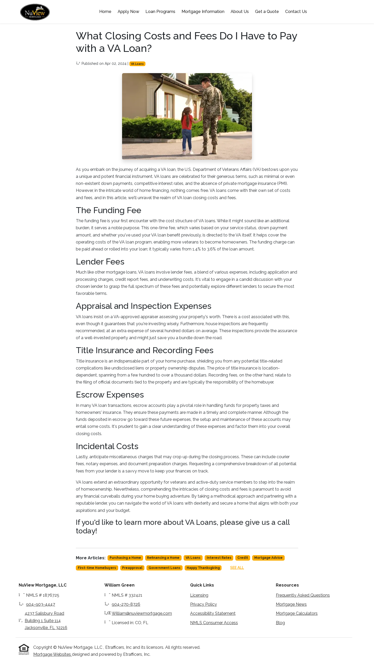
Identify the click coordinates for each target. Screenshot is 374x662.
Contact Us (296, 11)
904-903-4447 (40, 604)
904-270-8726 (126, 604)
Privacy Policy (203, 604)
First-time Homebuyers (97, 568)
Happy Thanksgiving (203, 568)
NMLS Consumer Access (214, 622)
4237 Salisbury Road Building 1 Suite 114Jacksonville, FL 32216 (46, 620)
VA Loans (137, 63)
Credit (242, 558)
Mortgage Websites (52, 654)
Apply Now (128, 11)
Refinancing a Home (163, 558)
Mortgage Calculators (297, 613)
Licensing (199, 595)
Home (105, 11)
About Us (240, 11)
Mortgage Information (203, 11)
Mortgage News (291, 604)
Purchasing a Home (125, 558)
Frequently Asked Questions (303, 595)
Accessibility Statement (213, 613)
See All (237, 568)
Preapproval (132, 568)
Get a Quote (267, 11)
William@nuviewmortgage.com (142, 613)
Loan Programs (160, 11)
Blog (280, 622)
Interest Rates (219, 558)
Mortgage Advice (268, 558)
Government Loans (165, 568)
